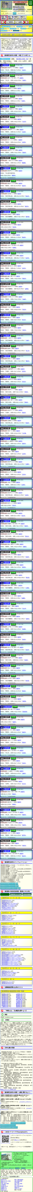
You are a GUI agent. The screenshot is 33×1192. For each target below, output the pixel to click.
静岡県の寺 (5, 1005)
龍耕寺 (7, 820)
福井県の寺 (5, 1002)
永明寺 (6, 137)
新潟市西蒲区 (12, 960)
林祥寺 (7, 841)
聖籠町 (8, 932)
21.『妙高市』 (10, 22)
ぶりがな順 (5, 894)
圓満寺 (6, 168)
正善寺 (7, 480)
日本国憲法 (3, 1184)
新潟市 (7, 953)
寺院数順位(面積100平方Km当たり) (9, 888)
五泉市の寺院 (16, 30)
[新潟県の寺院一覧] (22, 59)
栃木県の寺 (5, 997)
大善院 (7, 583)
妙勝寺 (7, 800)
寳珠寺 (7, 738)
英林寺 (6, 148)
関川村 (8, 933)
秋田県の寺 (5, 994)
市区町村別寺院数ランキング (7, 883)
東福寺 (7, 686)
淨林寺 (7, 397)
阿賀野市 (7, 900)
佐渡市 (6, 926)
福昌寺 (7, 727)
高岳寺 (7, 305)
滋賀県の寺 (19, 1006)
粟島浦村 (9, 903)
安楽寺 (6, 65)
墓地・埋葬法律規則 (18, 1179)
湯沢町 (7, 983)
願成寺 (7, 232)
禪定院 (7, 573)
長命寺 (7, 645)
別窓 (17, 883)
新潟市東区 (11, 963)
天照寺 (7, 665)
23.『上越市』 (19, 22)
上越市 (8, 930)
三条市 (8, 927)
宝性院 (7, 748)
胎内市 (7, 940)
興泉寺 (7, 274)
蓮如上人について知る (6, 1180)
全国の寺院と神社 (6, 26)
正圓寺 (7, 459)
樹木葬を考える (4, 1186)
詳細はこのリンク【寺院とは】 (8, 1089)
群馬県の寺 (19, 997)
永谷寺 (6, 117)
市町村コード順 (16, 894)
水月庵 (7, 428)
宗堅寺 (7, 325)
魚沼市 (7, 907)
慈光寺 (7, 315)
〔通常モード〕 (5, 59)
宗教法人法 (16, 1187)
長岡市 (7, 952)
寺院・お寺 (16, 1184)
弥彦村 (7, 982)
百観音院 (8, 707)
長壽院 (7, 624)
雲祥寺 (6, 106)
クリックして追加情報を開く (10, 1176)
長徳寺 (7, 635)
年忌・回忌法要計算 (18, 1186)
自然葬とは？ (4, 1187)
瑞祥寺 (7, 439)
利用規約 (23, 1168)
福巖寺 (7, 717)
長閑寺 (7, 614)
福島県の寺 (5, 995)
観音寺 (7, 201)
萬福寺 (7, 789)
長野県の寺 (5, 1003)
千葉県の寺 (19, 998)
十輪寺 (7, 335)
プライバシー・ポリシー (7, 1168)
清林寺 (7, 521)
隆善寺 (7, 810)
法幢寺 (7, 769)
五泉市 (6, 919)
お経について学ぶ (18, 1188)
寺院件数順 (27, 894)
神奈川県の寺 (19, 999)
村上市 (7, 975)
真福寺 (7, 418)
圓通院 (7, 158)
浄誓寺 (7, 387)
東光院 (7, 676)
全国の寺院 (23, 28)
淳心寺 (7, 346)
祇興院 (7, 243)
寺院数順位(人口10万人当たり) (8, 886)
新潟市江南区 (12, 957)
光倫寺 (7, 294)
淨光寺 (7, 377)
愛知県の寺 (19, 1005)
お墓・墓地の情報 (18, 1180)
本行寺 (7, 779)
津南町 (7, 942)
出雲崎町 (9, 905)
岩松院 (7, 222)
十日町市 (8, 945)
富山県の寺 (5, 1001)
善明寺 (7, 562)
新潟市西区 (10, 961)
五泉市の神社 (13, 28)
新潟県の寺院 (4, 30)
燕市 (6, 944)
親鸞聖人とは (4, 1188)
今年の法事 (16, 1182)
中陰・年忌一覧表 (5, 1183)
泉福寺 (7, 552)
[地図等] (21, 67)
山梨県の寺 (19, 1002)
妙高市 (8, 974)
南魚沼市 (9, 972)
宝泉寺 (7, 758)
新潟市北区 (10, 956)
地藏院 (7, 593)
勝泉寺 (7, 356)
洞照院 (7, 696)
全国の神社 (19, 26)
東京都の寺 (5, 999)
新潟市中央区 (12, 959)
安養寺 (6, 86)
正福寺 (7, 490)
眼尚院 (7, 212)
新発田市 (7, 929)
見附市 (6, 971)
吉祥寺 (7, 253)
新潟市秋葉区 (11, 954)
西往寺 (7, 531)
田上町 (7, 941)
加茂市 (6, 917)
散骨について (4, 1182)
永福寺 (6, 127)
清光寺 (7, 500)
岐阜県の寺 (19, 1003)
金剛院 (7, 284)
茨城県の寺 (19, 995)
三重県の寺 (5, 1006)
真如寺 (7, 408)
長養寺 (7, 655)
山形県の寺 (19, 994)
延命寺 (7, 181)
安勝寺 (6, 75)
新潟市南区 (11, 964)
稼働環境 (17, 1168)
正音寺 (7, 470)
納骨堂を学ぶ (4, 1179)
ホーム (14, 13)
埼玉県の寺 (5, 998)
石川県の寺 (19, 1001)
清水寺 (7, 511)
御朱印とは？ (4, 1189)
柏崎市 (8, 915)
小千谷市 (7, 909)
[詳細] (12, 65)
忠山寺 (7, 604)
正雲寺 (7, 449)
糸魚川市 (8, 906)
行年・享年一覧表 (18, 1183)
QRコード (17, 1140)
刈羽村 (7, 918)
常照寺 (7, 366)
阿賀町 (6, 902)
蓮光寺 (7, 851)
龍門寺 (7, 830)
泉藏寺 (7, 542)
